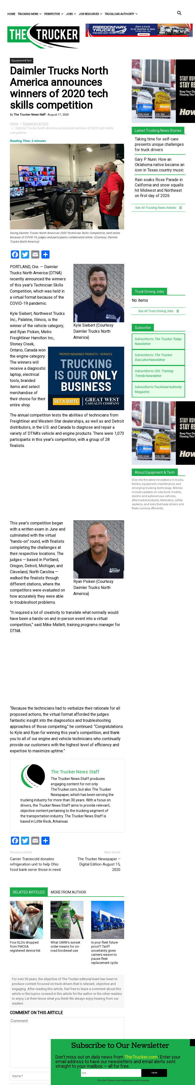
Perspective (53, 14)
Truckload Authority (121, 14)
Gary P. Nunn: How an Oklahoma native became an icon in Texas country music (159, 164)
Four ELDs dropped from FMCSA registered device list (25, 946)
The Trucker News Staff (29, 114)
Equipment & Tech (21, 60)
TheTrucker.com (141, 1064)
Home (11, 14)
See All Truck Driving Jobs (158, 311)
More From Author (68, 892)
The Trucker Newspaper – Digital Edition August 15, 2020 (98, 864)
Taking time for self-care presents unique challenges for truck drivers (159, 144)
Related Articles (29, 892)
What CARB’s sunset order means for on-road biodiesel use (65, 946)
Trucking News (30, 14)
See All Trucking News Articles (158, 208)
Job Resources (90, 14)
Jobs (71, 14)
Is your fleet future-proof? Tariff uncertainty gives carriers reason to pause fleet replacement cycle (105, 952)
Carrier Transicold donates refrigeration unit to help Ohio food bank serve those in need (35, 864)
